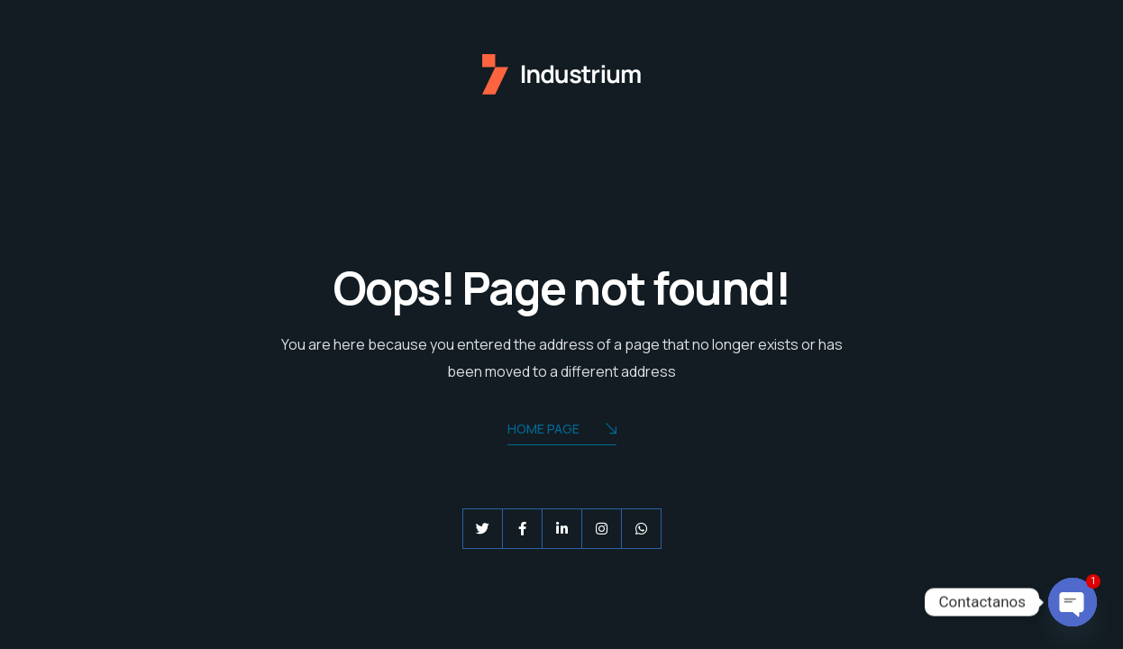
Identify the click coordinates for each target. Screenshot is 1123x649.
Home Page (561, 430)
